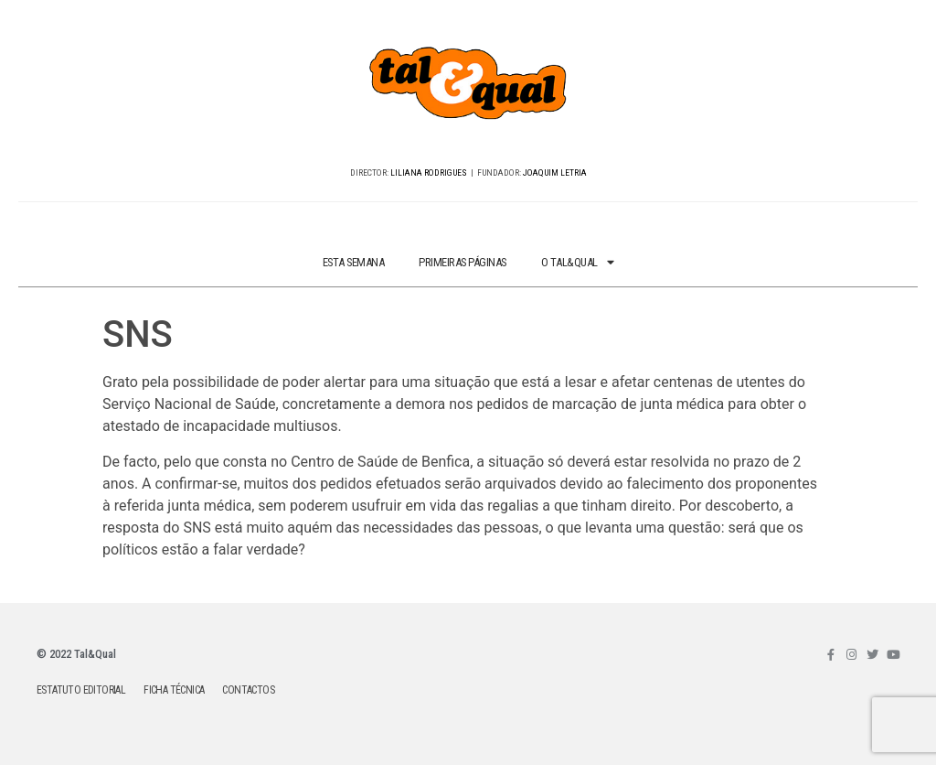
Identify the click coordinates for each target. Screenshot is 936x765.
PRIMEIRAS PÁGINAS (462, 262)
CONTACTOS (248, 690)
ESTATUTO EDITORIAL (81, 690)
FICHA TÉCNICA (174, 690)
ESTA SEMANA (354, 262)
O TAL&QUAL (577, 263)
